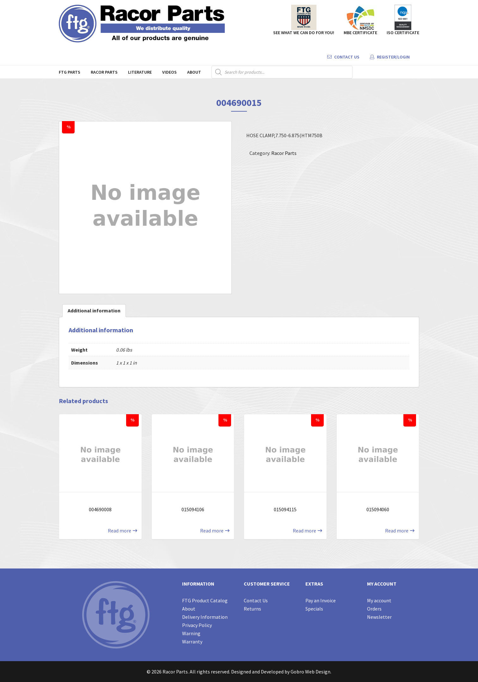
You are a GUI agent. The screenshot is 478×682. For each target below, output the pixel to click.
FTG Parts (69, 72)
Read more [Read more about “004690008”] (119, 530)
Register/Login (390, 57)
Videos (169, 72)
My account (379, 600)
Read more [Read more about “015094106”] (212, 530)
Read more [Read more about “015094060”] (396, 530)
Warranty (192, 641)
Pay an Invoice (320, 600)
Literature (140, 72)
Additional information (94, 310)
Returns (252, 608)
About (194, 72)
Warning (191, 633)
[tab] (94, 310)
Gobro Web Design (310, 671)
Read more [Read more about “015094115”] (304, 530)
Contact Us (343, 57)
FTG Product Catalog (205, 600)
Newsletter (379, 617)
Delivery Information (205, 617)
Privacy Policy (197, 625)
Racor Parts (104, 72)
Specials (314, 608)
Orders (374, 608)
